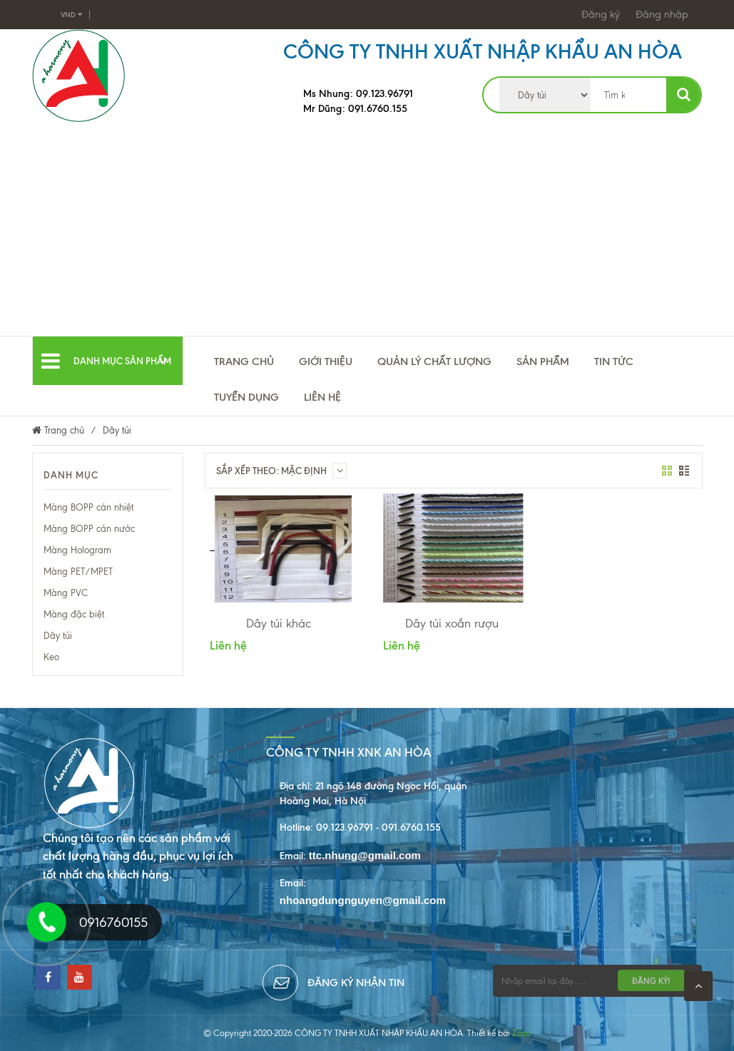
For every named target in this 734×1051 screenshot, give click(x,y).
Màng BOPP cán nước (89, 528)
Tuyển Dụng (246, 397)
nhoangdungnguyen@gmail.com (363, 900)
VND (71, 14)
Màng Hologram (77, 550)
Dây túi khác (278, 623)
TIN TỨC (613, 361)
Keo (51, 657)
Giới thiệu (325, 361)
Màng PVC (66, 593)
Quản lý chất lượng (434, 361)
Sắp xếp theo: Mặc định (281, 470)
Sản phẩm (542, 361)
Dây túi (58, 635)
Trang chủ (244, 361)
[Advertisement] (367, 229)
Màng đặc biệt (74, 614)
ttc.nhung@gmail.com (365, 855)
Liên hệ (322, 397)
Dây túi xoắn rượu (452, 623)
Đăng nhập (662, 14)
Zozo (521, 1033)
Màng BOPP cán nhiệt (88, 507)
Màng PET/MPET (78, 571)
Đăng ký (600, 14)
